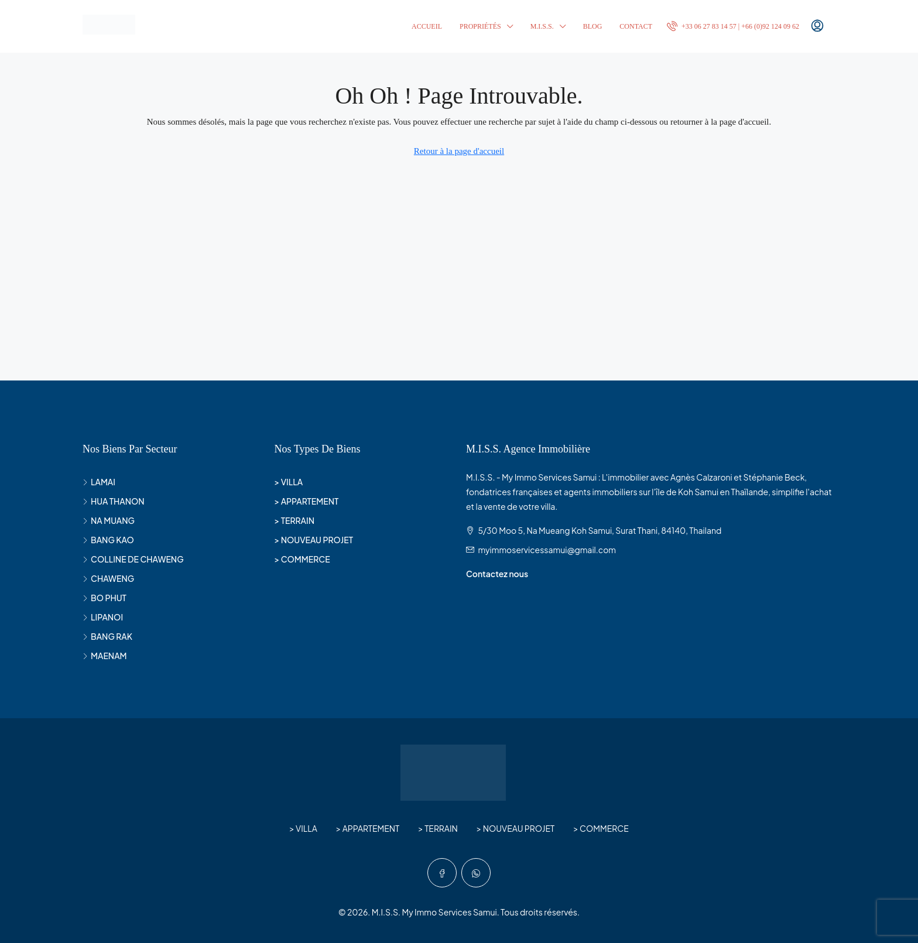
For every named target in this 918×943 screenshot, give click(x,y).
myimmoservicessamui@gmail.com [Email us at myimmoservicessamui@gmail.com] (547, 549)
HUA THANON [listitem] (114, 501)
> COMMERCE (302, 559)
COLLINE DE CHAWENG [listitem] (133, 559)
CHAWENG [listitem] (108, 578)
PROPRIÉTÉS (480, 26)
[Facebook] (442, 872)
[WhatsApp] (476, 872)
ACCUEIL (427, 26)
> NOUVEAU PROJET (314, 539)
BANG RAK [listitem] (107, 636)
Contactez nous (497, 573)
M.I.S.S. (542, 26)
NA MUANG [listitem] (109, 520)
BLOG (592, 26)
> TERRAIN (295, 520)
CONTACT (635, 26)
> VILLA (289, 481)
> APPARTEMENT (307, 501)
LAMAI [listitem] (99, 481)
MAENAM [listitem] (105, 655)
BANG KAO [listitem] (108, 539)
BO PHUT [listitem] (104, 597)
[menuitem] (733, 26)
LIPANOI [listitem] (103, 617)
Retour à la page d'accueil (459, 151)
